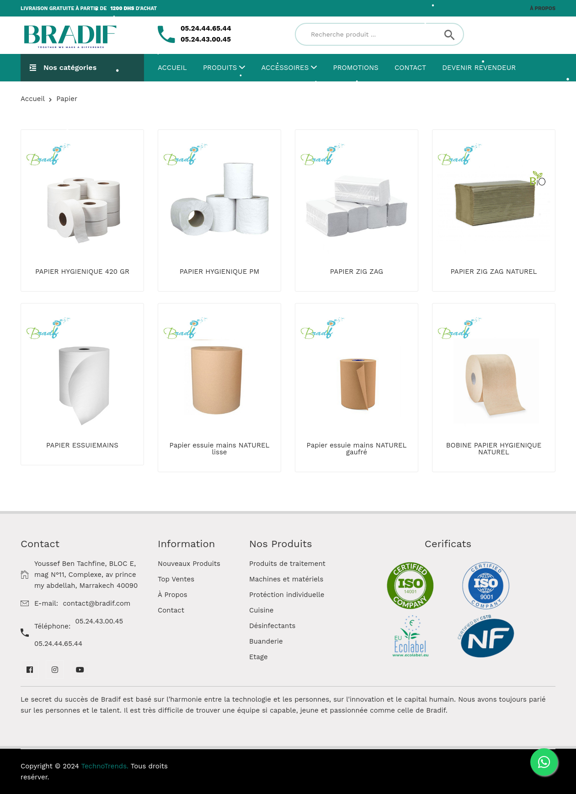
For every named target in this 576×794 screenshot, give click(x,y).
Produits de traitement (287, 564)
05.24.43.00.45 (99, 621)
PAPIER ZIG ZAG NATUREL (493, 271)
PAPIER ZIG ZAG (356, 271)
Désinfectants (272, 626)
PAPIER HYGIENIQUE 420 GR (82, 271)
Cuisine (261, 610)
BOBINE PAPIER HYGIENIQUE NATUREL (494, 448)
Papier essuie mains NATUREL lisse (220, 448)
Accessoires (289, 68)
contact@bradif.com (96, 603)
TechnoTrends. (105, 766)
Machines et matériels (286, 579)
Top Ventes (176, 579)
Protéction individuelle (287, 595)
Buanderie (266, 641)
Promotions (356, 68)
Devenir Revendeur (479, 68)
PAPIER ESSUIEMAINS (82, 445)
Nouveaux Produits (189, 564)
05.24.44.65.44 (58, 643)
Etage (258, 657)
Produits (224, 68)
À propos (542, 8)
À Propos (172, 595)
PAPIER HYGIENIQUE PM (220, 271)
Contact (410, 68)
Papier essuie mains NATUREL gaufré (357, 448)
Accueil (172, 68)
